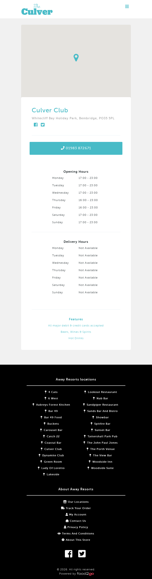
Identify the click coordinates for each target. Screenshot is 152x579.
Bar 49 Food (54, 417)
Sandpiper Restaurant (97, 404)
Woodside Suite (97, 468)
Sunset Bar (97, 430)
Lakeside (55, 474)
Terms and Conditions (76, 533)
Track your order (76, 508)
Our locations (76, 501)
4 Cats (54, 392)
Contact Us (76, 520)
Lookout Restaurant (97, 392)
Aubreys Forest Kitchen (54, 404)
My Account (76, 514)
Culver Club (54, 449)
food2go (44, 9)
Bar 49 (54, 411)
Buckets (54, 423)
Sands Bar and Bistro (97, 411)
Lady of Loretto (54, 468)
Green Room (55, 461)
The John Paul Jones (97, 442)
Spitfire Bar (97, 423)
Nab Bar (97, 398)
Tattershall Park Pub (97, 436)
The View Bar (97, 455)
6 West (54, 398)
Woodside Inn (97, 461)
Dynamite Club (54, 455)
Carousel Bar (54, 430)
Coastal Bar (54, 442)
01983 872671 (76, 148)
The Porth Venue (97, 449)
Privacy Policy (76, 527)
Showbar (97, 417)
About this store (76, 539)
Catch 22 (54, 436)
